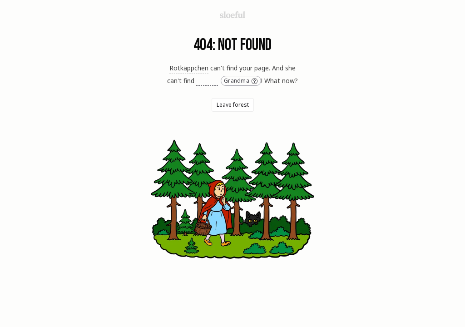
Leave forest (233, 105)
